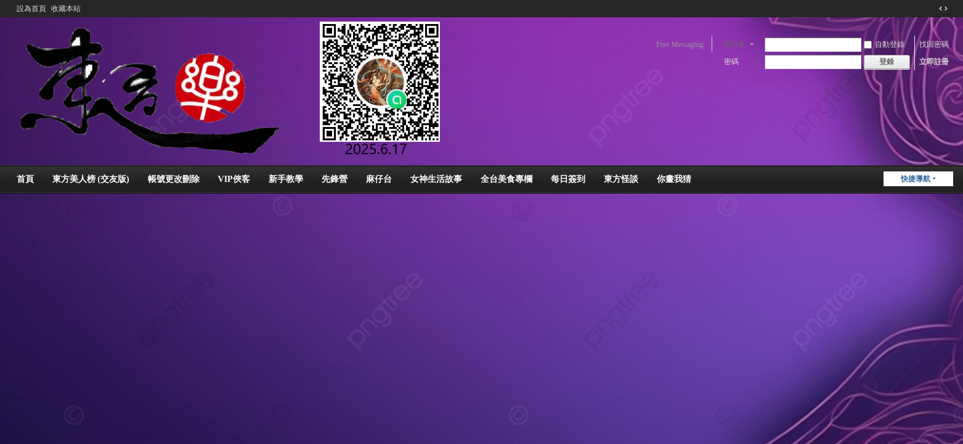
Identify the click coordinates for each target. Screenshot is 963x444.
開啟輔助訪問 (931, 8)
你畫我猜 (674, 179)
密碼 (731, 61)
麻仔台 (379, 179)
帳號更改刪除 (174, 179)
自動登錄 (884, 44)
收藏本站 (66, 8)
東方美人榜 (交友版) (90, 179)
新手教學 (286, 179)
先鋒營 (334, 179)
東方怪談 (621, 179)
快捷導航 (915, 179)
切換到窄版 (943, 8)
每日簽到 (568, 179)
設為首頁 (31, 8)
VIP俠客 (234, 179)
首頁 (25, 179)
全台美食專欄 (506, 179)
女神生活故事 (436, 179)
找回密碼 (934, 44)
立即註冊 (934, 61)
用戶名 (734, 44)
